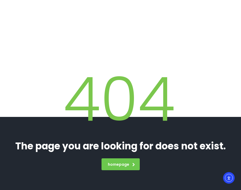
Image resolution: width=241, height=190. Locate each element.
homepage (121, 164)
